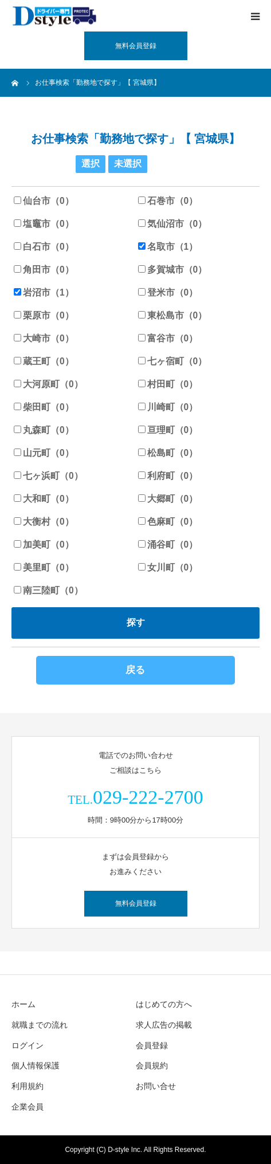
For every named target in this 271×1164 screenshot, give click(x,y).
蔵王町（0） (44, 361)
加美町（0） (44, 544)
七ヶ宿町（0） (172, 361)
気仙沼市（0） (172, 224)
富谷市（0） (168, 338)
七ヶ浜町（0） (48, 476)
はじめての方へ (164, 1004)
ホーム (23, 1004)
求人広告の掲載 (164, 1024)
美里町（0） (44, 567)
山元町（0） (44, 453)
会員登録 (152, 1045)
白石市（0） (44, 246)
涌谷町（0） (168, 544)
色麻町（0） (168, 521)
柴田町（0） (44, 407)
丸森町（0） (44, 430)
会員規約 (152, 1065)
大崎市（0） (44, 338)
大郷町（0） (168, 499)
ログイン (27, 1045)
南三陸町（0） (48, 590)
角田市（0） (44, 269)
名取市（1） (168, 246)
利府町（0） (168, 476)
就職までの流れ (39, 1024)
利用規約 (27, 1086)
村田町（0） (168, 384)
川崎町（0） (168, 407)
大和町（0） (44, 499)
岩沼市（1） (44, 292)
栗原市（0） (44, 315)
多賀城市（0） (172, 269)
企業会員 (27, 1106)
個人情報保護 (35, 1065)
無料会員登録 (135, 46)
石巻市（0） (168, 201)
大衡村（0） (44, 521)
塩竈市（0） (44, 224)
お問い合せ (156, 1086)
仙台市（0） (44, 201)
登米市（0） (168, 292)
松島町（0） (168, 453)
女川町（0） (168, 567)
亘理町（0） (168, 430)
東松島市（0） (172, 315)
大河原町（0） (48, 384)
